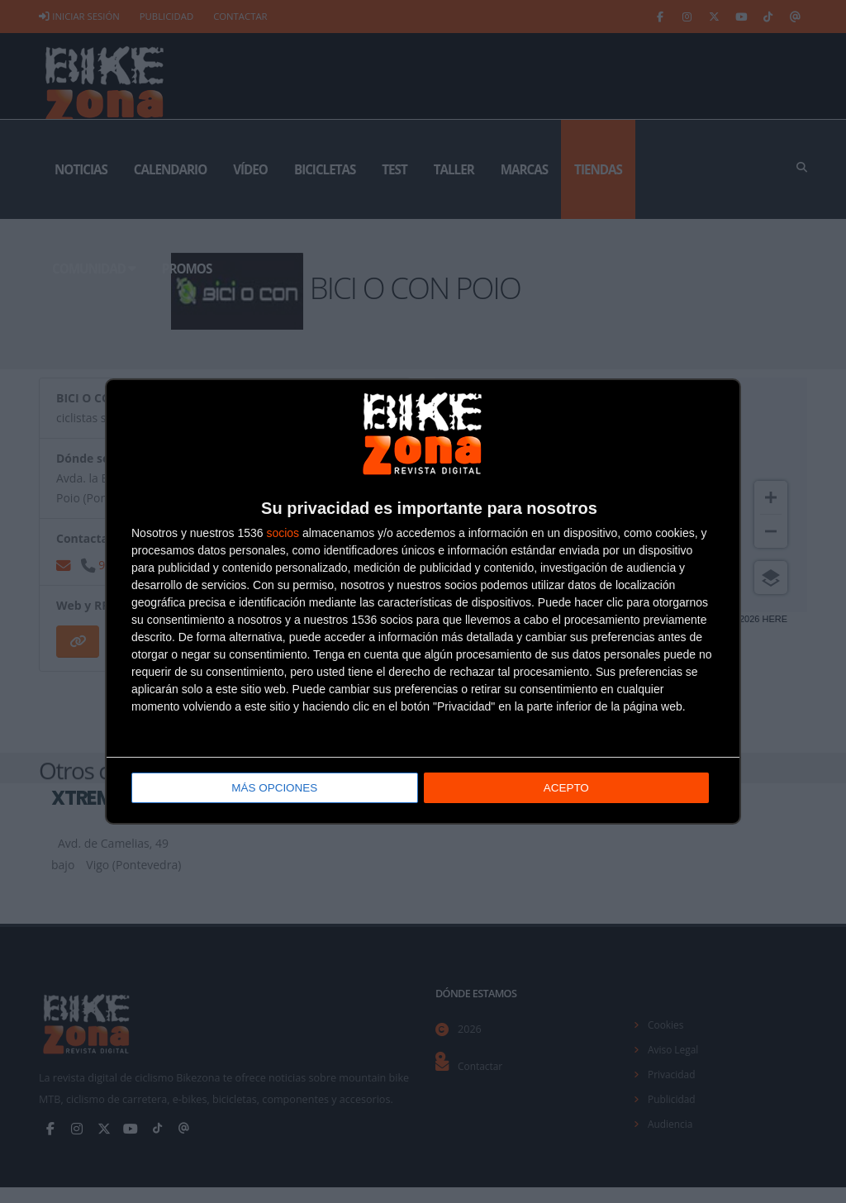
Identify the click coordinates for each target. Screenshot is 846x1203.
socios (282, 534)
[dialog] (423, 602)
